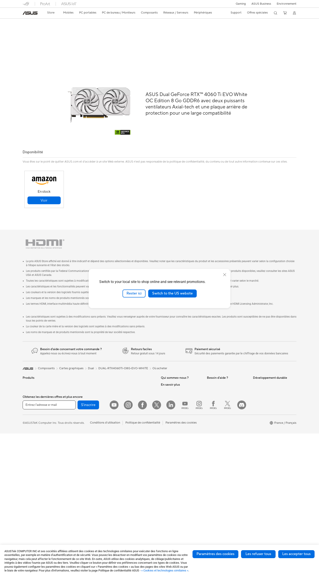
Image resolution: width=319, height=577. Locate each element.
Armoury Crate (171, 521)
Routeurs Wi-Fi (78, 471)
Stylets (118, 468)
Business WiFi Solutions (129, 374)
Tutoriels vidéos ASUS (221, 421)
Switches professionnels (130, 381)
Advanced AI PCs (172, 441)
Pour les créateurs (34, 421)
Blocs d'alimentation (81, 421)
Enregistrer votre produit (223, 388)
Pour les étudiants (34, 428)
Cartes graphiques (80, 414)
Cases (72, 401)
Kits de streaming (125, 428)
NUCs (27, 475)
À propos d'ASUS (172, 374)
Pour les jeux (31, 435)
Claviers (119, 408)
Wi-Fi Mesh (76, 478)
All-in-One (29, 461)
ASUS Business (261, 4)
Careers (166, 421)
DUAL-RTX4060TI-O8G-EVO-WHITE (123, 358)
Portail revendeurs (173, 408)
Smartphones (31, 381)
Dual (91, 358)
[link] (30, 13)
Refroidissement (79, 408)
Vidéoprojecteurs (34, 455)
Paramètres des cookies (215, 554)
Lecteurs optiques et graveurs (87, 445)
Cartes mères (77, 394)
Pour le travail (32, 415)
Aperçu (27, 30)
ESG (256, 374)
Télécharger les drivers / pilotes (227, 394)
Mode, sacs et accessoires (131, 434)
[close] (224, 275)
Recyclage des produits (222, 441)
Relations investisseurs (175, 381)
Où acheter (159, 358)
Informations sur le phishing (179, 501)
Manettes (120, 474)
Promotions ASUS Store (177, 468)
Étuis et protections (127, 441)
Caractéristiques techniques (55, 30)
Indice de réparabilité (221, 448)
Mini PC (73, 374)
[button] (241, 4)
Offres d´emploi (171, 394)
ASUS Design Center (174, 448)
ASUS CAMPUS (171, 485)
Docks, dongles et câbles (130, 454)
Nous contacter (217, 374)
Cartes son (75, 438)
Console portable (34, 394)
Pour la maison (32, 408)
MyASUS (213, 435)
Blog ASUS (168, 515)
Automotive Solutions (175, 461)
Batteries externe (125, 461)
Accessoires (30, 388)
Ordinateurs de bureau (37, 468)
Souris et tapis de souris (129, 414)
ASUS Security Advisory (223, 428)
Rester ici (134, 293)
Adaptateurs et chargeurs (131, 448)
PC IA (164, 434)
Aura (164, 528)
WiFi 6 (72, 465)
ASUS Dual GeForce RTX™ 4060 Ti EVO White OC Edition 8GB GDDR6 (96, 23)
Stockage (74, 451)
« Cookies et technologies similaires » (164, 570)
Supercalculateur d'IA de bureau (135, 388)
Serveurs (120, 394)
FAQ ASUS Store (218, 381)
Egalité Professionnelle (175, 388)
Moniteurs (29, 448)
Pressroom (168, 414)
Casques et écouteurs (128, 421)
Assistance (85, 30)
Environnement (286, 4)
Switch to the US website (172, 293)
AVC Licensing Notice (175, 508)
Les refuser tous (258, 554)
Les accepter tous (296, 554)
